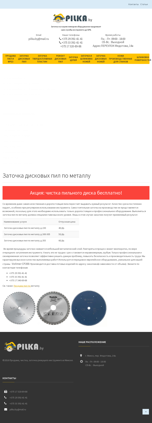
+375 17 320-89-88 (70, 46)
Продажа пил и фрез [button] (10, 58)
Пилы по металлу (15, 146)
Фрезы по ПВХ (14, 157)
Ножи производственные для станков (120, 58)
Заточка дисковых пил (18, 78)
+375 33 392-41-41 (71, 42)
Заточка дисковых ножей (101, 58)
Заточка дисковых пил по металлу (25, 94)
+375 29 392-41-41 (71, 39)
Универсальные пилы (17, 152)
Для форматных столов (19, 130)
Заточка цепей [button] (73, 59)
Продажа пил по (22, 285)
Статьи (144, 4)
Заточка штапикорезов (18, 100)
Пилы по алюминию (16, 141)
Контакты (133, 4)
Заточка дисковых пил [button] (24, 58)
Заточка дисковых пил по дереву (24, 83)
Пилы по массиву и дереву (20, 135)
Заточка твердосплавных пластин (42, 58)
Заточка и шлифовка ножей (86, 58)
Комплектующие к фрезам (20, 163)
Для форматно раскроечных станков (26, 124)
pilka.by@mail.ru (38, 39)
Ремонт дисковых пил (60, 58)
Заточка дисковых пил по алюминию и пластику (32, 89)
